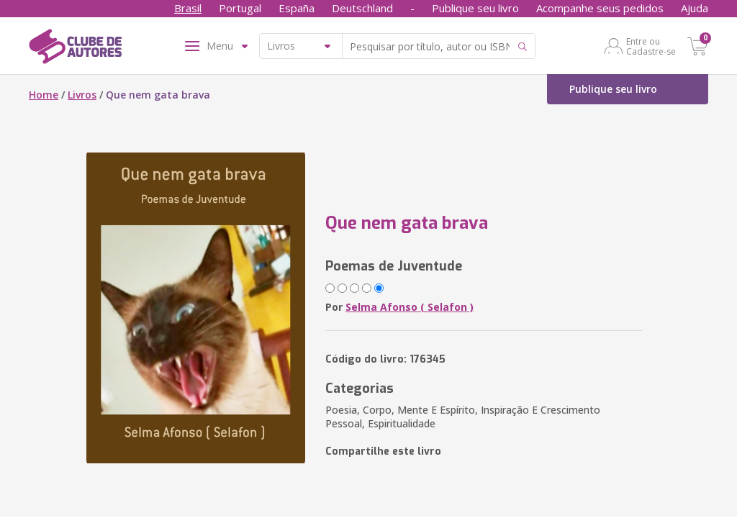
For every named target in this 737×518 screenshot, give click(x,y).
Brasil (188, 8)
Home (43, 94)
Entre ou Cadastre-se (651, 46)
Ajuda (694, 8)
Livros (82, 94)
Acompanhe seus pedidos (600, 8)
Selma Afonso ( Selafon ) (409, 307)
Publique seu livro (475, 8)
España (297, 8)
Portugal (240, 8)
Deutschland (362, 8)
